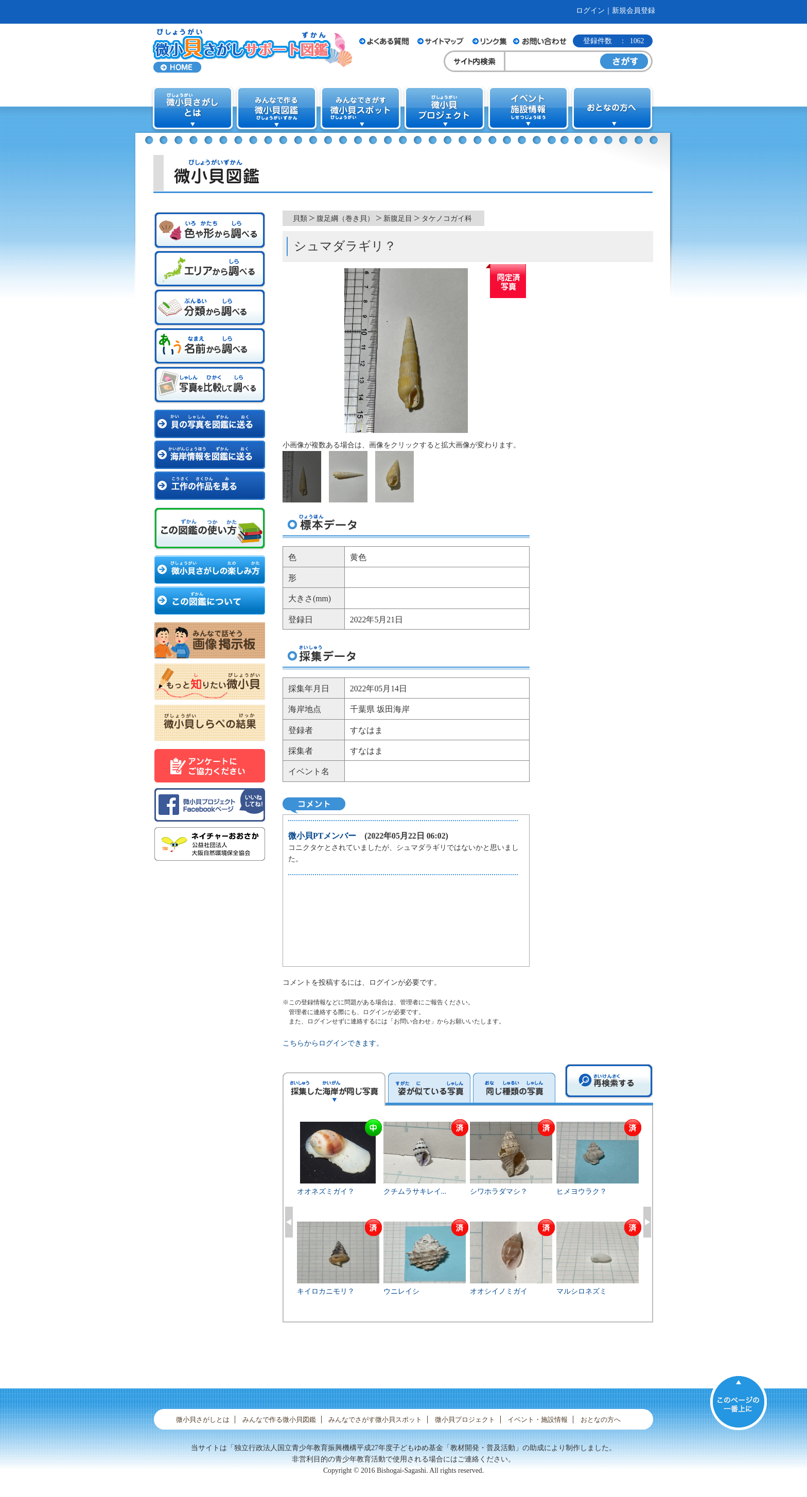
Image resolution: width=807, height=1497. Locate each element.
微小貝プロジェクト (465, 1419)
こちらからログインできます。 (333, 1043)
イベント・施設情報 (537, 1419)
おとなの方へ (601, 1419)
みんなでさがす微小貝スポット (375, 1419)
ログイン (590, 10)
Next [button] (647, 1222)
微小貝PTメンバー (322, 835)
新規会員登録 (633, 10)
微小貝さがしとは (203, 1419)
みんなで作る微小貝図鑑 (279, 1419)
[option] (468, 1220)
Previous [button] (289, 1222)
